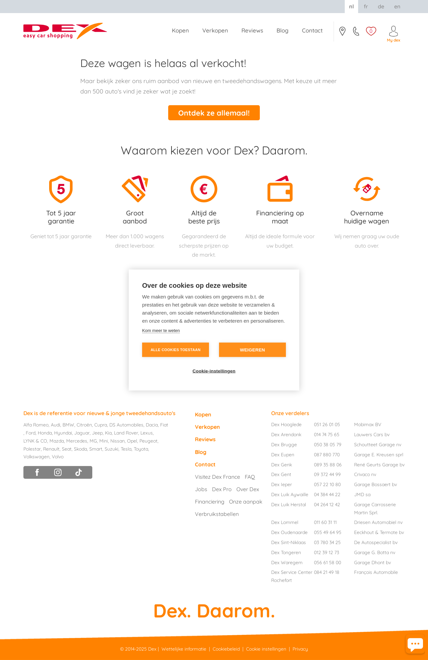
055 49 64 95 (327, 532)
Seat (67, 449)
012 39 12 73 (326, 552)
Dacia (152, 425)
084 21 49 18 (326, 572)
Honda (45, 433)
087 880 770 (327, 455)
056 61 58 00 (327, 562)
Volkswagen (36, 457)
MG (93, 441)
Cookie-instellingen (214, 371)
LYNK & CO (35, 441)
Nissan (117, 441)
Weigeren (252, 349)
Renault (51, 449)
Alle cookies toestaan (175, 350)
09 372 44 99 (327, 474)
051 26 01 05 (327, 424)
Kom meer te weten (161, 330)
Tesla (126, 449)
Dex (152, 649)
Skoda (80, 449)
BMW (68, 425)
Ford (30, 433)
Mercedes (76, 441)
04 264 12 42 (327, 505)
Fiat (164, 425)
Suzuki (111, 449)
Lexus (146, 433)
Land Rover (126, 433)
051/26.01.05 (356, 33)
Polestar (32, 449)
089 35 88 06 (328, 465)
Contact (342, 33)
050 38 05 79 (327, 445)
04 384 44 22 (327, 494)
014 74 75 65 (326, 435)
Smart (95, 449)
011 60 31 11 (325, 522)
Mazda (56, 441)
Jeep (97, 433)
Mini (103, 441)
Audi (55, 425)
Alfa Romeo (35, 425)
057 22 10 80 (327, 484)
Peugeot (148, 441)
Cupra (100, 425)
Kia (108, 433)
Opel (132, 441)
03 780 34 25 (327, 542)
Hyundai (63, 433)
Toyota (141, 449)
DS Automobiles (126, 425)
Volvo (58, 457)
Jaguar (82, 433)
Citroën (84, 425)
